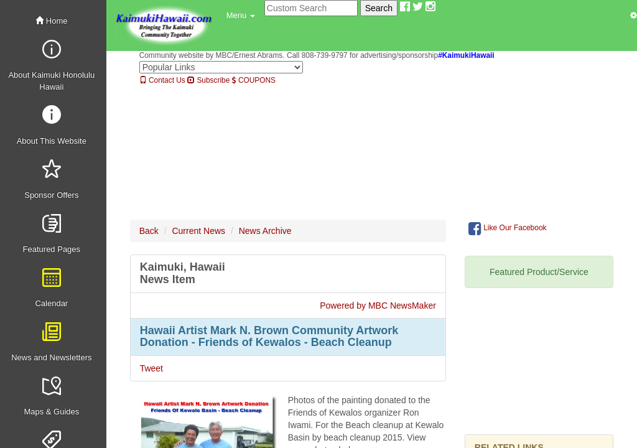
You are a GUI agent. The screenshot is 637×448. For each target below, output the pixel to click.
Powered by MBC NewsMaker (378, 305)
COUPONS (254, 80)
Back (149, 231)
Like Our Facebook (507, 228)
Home (51, 21)
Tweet (151, 368)
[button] (240, 15)
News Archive (265, 231)
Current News (198, 231)
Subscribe (208, 80)
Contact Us (162, 80)
